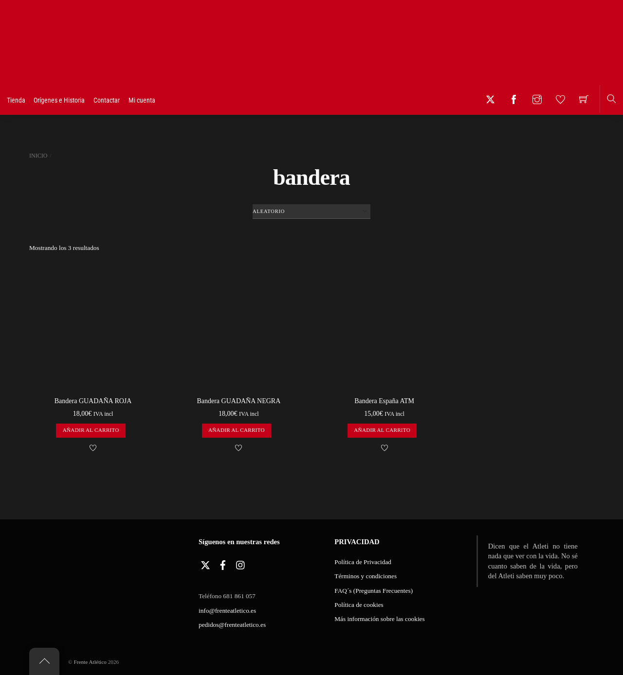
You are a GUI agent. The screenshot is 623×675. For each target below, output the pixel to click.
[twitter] (205, 563)
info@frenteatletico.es (227, 610)
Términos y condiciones (365, 576)
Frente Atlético (89, 662)
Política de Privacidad (362, 562)
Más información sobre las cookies (379, 618)
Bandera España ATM (384, 401)
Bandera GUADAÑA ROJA (93, 401)
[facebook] (223, 563)
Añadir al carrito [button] (91, 430)
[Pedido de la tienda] (311, 211)
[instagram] (241, 563)
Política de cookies (358, 604)
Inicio (38, 155)
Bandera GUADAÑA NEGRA (238, 401)
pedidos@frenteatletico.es (232, 624)
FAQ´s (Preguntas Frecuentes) (373, 590)
